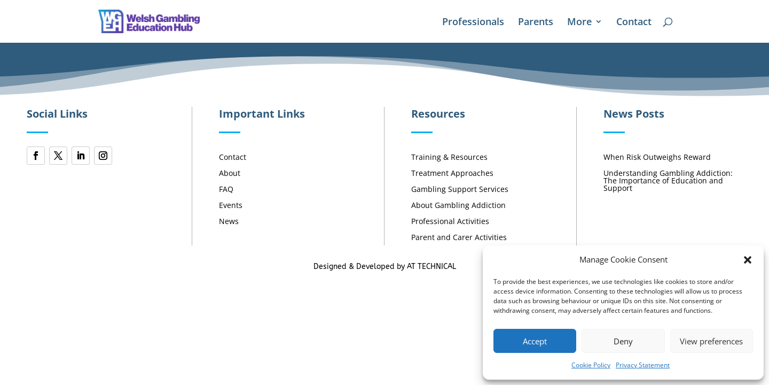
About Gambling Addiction (458, 206)
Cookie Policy (590, 364)
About (229, 174)
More (579, 23)
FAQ (226, 190)
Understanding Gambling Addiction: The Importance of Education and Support (668, 181)
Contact (634, 23)
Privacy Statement (643, 364)
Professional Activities (450, 222)
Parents (535, 23)
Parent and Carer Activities (459, 238)
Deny (623, 341)
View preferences (711, 341)
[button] (747, 260)
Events (230, 206)
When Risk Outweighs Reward (657, 157)
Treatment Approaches (452, 174)
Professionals (473, 23)
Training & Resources (449, 157)
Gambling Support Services (459, 190)
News (229, 222)
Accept (535, 341)
